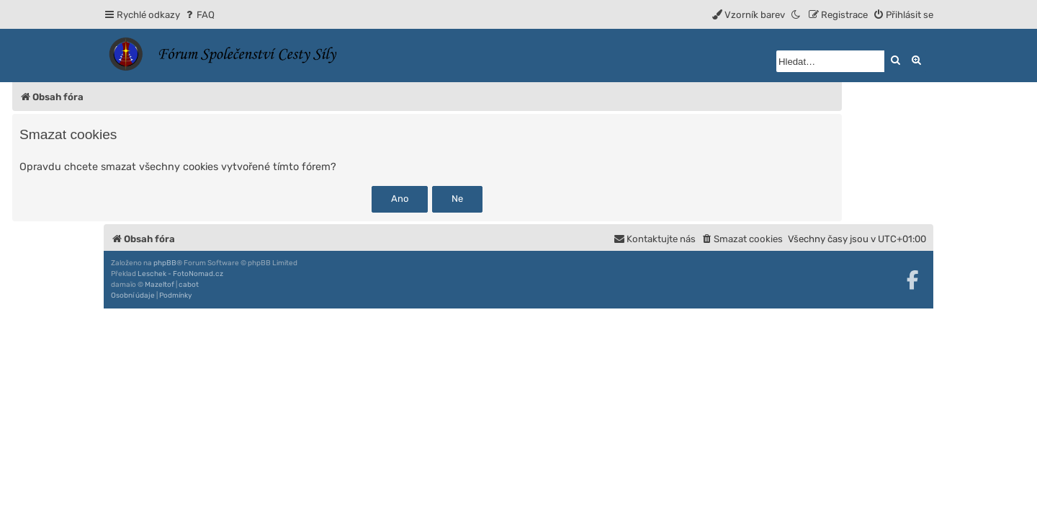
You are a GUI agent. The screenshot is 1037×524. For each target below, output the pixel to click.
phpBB (164, 263)
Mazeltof (159, 284)
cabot (189, 284)
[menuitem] (199, 14)
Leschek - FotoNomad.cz (180, 274)
